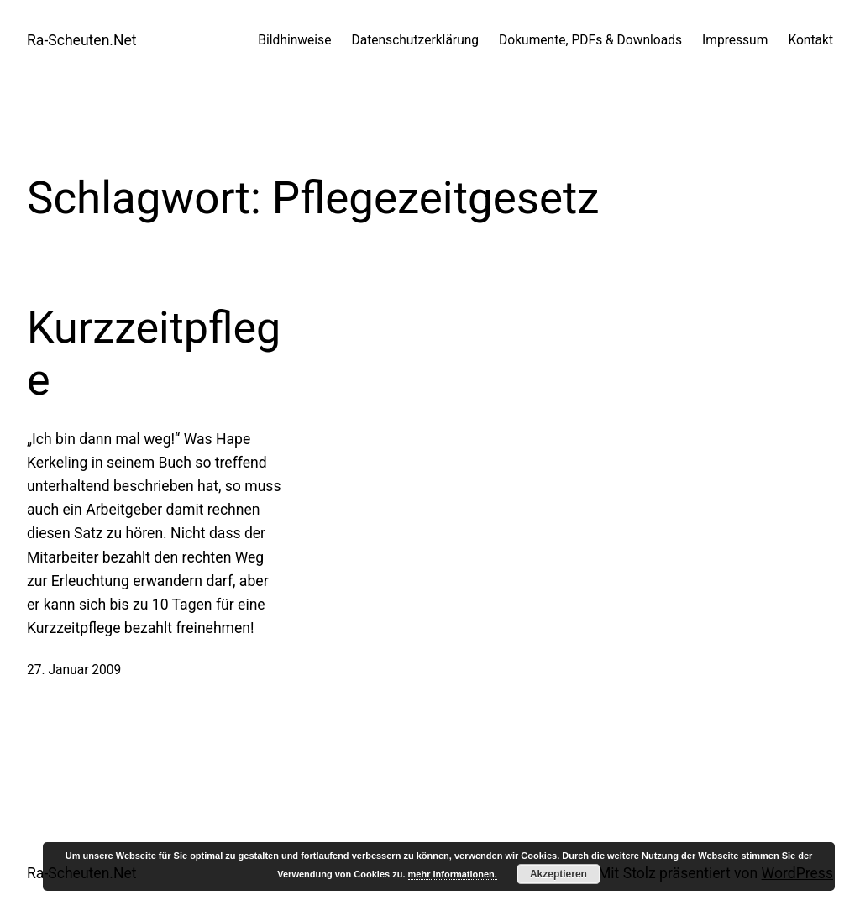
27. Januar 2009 (74, 670)
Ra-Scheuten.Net (82, 40)
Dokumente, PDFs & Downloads (590, 40)
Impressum (735, 40)
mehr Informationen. (452, 874)
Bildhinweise (294, 40)
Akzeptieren (558, 874)
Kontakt (810, 40)
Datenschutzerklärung (415, 40)
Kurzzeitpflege (154, 354)
